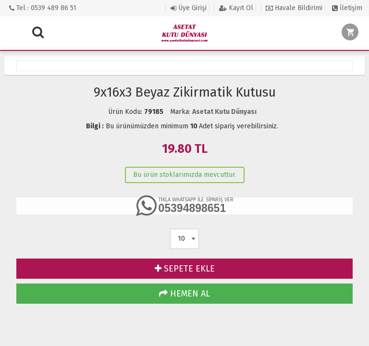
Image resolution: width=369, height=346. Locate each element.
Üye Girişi (189, 8)
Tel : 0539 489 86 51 (42, 8)
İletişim (347, 8)
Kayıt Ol (236, 8)
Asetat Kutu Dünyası (224, 112)
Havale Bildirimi (294, 8)
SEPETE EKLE (185, 269)
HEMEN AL (184, 294)
